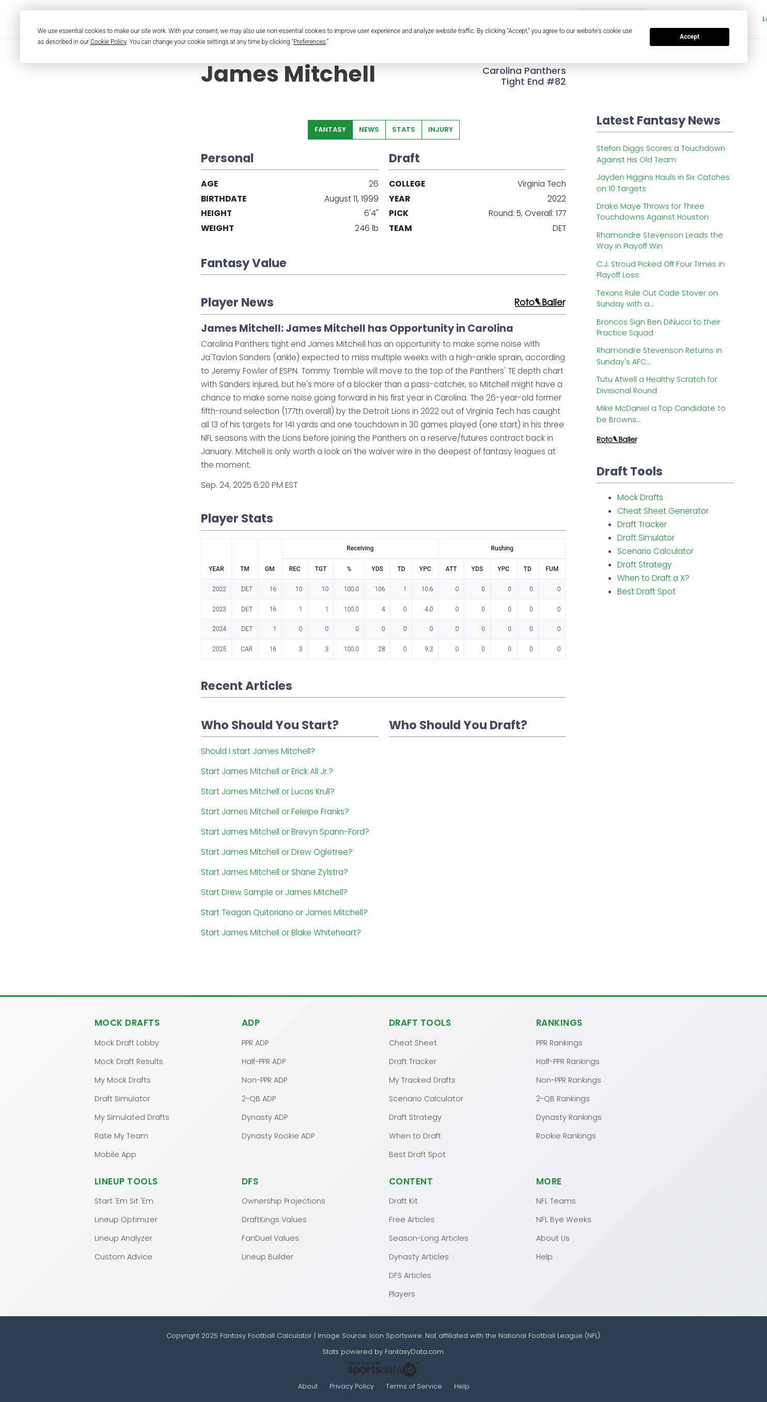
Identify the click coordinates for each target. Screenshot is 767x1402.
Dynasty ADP (265, 1117)
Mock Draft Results (129, 1061)
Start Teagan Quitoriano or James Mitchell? (284, 917)
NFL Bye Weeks (563, 1219)
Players (402, 1293)
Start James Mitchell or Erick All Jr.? (267, 776)
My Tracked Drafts (422, 1079)
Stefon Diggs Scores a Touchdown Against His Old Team (661, 153)
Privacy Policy (351, 1386)
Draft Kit (403, 1200)
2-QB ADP (259, 1098)
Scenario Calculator (655, 551)
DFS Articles (410, 1275)
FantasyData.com (414, 1351)
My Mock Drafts (123, 1079)
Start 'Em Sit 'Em (124, 1200)
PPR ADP (255, 1042)
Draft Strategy (644, 564)
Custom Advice (123, 1256)
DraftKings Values (274, 1219)
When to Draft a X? (653, 578)
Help (544, 1256)
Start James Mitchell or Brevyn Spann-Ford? (285, 836)
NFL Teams (556, 1200)
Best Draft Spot (646, 591)
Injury (440, 129)
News (369, 129)
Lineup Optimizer (126, 1219)
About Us (553, 1237)
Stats (403, 129)
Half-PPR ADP (264, 1061)
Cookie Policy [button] (108, 41)
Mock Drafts (640, 497)
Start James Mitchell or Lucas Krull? (268, 796)
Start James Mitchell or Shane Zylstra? (274, 876)
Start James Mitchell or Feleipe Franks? (275, 816)
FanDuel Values (270, 1237)
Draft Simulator (646, 537)
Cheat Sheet (413, 1042)
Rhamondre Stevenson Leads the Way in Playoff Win (660, 240)
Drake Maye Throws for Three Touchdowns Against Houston (653, 211)
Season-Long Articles (428, 1237)
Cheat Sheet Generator (663, 510)
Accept (689, 36)
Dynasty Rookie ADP (278, 1135)
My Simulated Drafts (132, 1117)
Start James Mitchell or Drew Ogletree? (277, 856)
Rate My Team (121, 1135)
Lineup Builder (267, 1256)
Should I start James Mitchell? (258, 755)
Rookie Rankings (566, 1135)
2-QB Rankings (563, 1098)
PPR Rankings (559, 1042)
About (307, 1386)
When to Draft (415, 1135)
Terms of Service (414, 1386)
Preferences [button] (309, 41)
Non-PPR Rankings (568, 1079)
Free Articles (412, 1219)
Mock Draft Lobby (127, 1042)
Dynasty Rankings (569, 1117)
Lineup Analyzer (123, 1237)
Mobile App (115, 1154)
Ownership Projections (283, 1200)
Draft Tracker (642, 524)
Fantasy (330, 129)
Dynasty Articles (419, 1256)
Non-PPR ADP (264, 1079)
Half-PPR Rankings (568, 1061)
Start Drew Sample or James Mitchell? (274, 896)
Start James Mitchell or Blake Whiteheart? (281, 937)
